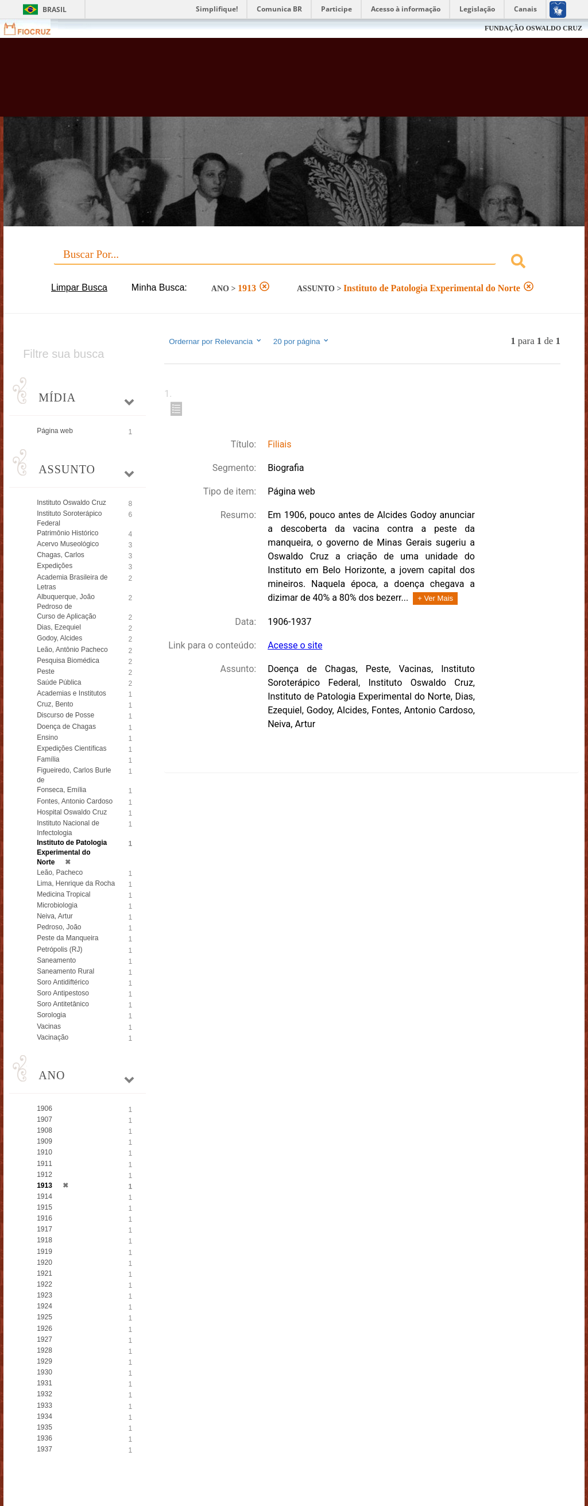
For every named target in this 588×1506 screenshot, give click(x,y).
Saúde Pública (59, 682)
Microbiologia (57, 905)
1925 (44, 1317)
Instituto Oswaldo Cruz (71, 503)
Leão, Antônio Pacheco (72, 650)
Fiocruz (34, 28)
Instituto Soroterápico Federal (69, 518)
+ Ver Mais (435, 598)
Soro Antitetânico (63, 1004)
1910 (44, 1152)
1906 (44, 1109)
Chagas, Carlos (60, 555)
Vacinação (52, 1037)
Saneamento (56, 960)
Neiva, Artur (55, 916)
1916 (44, 1218)
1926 (44, 1328)
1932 (44, 1394)
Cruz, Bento (55, 704)
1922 (44, 1284)
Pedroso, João (59, 927)
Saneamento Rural (65, 971)
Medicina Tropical (63, 894)
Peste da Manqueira (67, 938)
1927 (44, 1339)
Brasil (54, 9)
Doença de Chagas (66, 727)
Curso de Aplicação (66, 616)
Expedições (54, 566)
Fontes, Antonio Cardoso (75, 801)
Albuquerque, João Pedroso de (66, 602)
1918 (44, 1240)
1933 (44, 1405)
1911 (44, 1164)
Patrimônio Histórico (67, 533)
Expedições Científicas (71, 748)
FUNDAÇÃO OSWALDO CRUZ (533, 28)
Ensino (47, 737)
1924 (44, 1306)
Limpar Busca (79, 287)
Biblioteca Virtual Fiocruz (251, 81)
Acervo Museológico (68, 544)
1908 (44, 1130)
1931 (44, 1383)
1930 (44, 1372)
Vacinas (49, 1026)
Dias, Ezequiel (59, 627)
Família (48, 759)
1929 (44, 1361)
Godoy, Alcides (59, 638)
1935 (44, 1427)
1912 (44, 1175)
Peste (46, 671)
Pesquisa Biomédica (68, 661)
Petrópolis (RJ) (59, 949)
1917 (44, 1229)
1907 (44, 1119)
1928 (44, 1350)
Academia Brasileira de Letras (72, 582)
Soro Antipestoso (63, 993)
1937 (44, 1449)
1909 (44, 1141)
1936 (44, 1438)
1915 (44, 1207)
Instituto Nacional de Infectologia (68, 828)
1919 (44, 1252)
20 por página (301, 341)
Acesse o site (295, 645)
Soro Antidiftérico (63, 982)
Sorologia (51, 1015)
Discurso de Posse (65, 715)
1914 (44, 1196)
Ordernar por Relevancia (215, 341)
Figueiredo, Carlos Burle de (74, 775)
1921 (44, 1273)
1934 (44, 1416)
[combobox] (294, 263)
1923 (44, 1295)
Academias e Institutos (71, 693)
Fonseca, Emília (61, 790)
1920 (44, 1262)
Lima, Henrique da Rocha (76, 883)
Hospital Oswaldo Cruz (72, 812)
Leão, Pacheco (60, 872)
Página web (55, 431)
